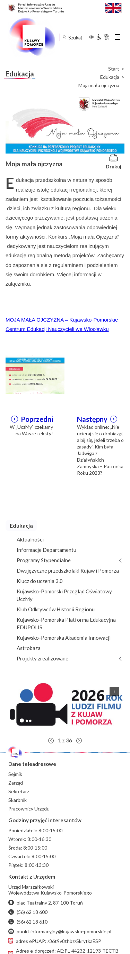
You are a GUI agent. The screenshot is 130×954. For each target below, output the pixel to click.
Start (113, 68)
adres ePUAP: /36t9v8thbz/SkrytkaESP (54, 941)
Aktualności (30, 539)
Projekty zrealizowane (42, 658)
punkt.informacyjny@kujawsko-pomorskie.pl (59, 931)
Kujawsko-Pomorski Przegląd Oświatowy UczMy (64, 595)
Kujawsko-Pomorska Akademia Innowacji (64, 638)
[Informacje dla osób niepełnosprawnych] (102, 37)
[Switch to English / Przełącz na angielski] (113, 7)
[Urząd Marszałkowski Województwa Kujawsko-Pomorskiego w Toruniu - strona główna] (31, 37)
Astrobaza (29, 648)
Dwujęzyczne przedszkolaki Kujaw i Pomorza (68, 570)
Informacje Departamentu (46, 550)
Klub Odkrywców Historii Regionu (56, 609)
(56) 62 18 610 (27, 922)
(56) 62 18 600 (27, 912)
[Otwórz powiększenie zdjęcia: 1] (35, 374)
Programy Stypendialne (44, 560)
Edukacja (109, 77)
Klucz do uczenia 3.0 (40, 581)
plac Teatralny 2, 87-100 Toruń (45, 903)
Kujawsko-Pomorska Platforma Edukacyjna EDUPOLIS (66, 623)
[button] (65, 707)
